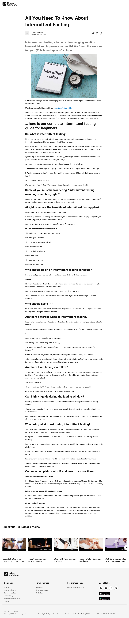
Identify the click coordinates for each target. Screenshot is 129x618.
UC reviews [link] (39, 587)
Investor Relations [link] (10, 590)
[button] (93, 33)
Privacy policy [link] (8, 596)
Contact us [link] (39, 593)
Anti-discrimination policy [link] (12, 598)
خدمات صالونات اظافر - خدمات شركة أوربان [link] (90, 560)
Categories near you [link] (42, 590)
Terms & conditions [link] (10, 593)
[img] (9, 4)
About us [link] (7, 587)
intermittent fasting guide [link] (62, 108)
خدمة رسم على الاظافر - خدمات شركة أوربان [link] (65, 560)
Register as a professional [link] (75, 587)
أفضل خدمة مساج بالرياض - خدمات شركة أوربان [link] (37, 560)
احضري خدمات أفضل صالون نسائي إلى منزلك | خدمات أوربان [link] (13, 560)
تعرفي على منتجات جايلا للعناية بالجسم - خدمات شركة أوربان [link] (115, 560)
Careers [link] (6, 601)
